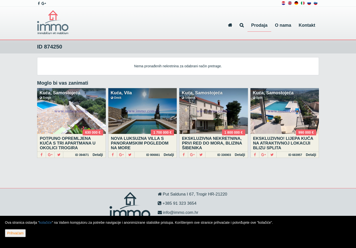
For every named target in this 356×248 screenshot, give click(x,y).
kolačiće (45, 222)
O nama (283, 25)
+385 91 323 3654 (179, 203)
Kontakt (307, 25)
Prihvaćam (15, 233)
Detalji (97, 155)
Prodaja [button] (259, 25)
